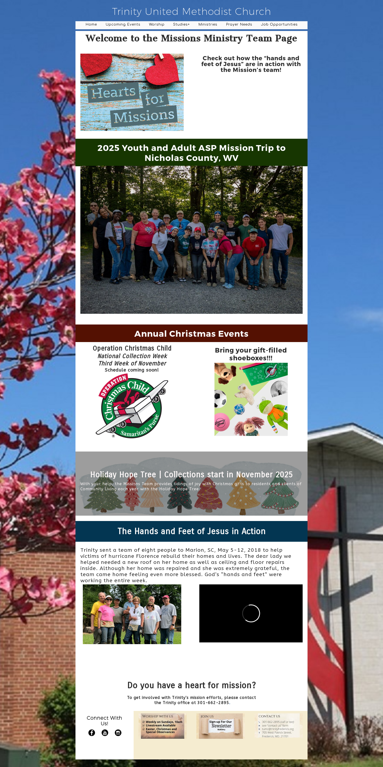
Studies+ (181, 24)
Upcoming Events (123, 24)
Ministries (207, 24)
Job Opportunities (279, 24)
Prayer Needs (239, 24)
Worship (157, 24)
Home (91, 24)
